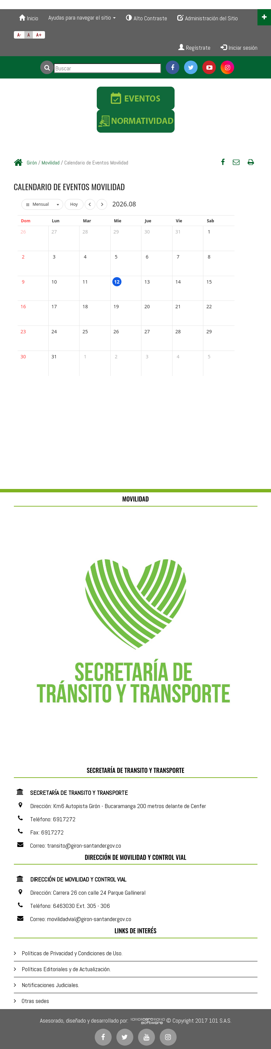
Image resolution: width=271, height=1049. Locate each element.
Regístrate (194, 47)
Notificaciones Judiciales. (50, 985)
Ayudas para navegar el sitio (82, 17)
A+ (39, 35)
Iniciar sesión (239, 47)
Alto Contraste (146, 18)
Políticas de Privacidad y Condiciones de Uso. (72, 953)
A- (19, 35)
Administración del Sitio (207, 18)
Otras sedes (35, 1001)
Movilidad (51, 162)
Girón (32, 162)
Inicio (28, 18)
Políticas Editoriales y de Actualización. (66, 969)
